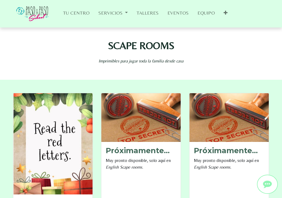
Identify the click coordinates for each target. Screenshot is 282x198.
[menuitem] (76, 14)
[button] (225, 14)
